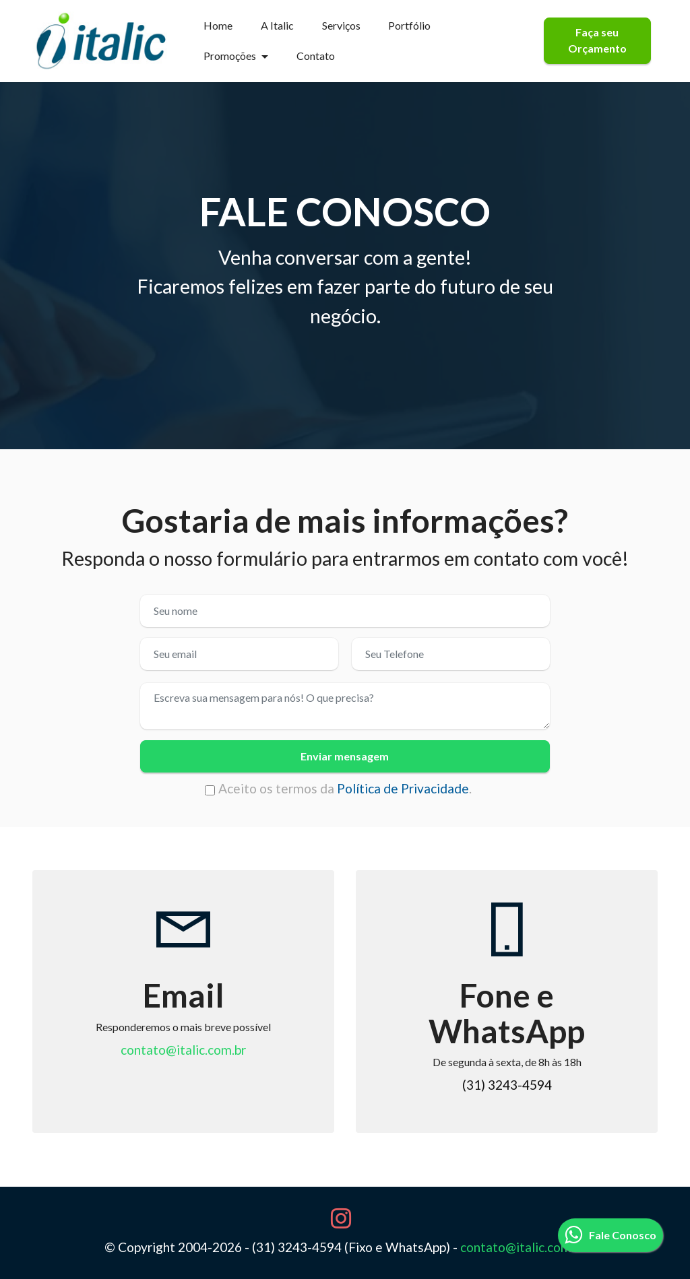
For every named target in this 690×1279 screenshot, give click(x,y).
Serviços (341, 25)
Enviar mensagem (345, 756)
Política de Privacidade (403, 788)
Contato (315, 55)
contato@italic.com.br (183, 1049)
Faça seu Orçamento (597, 40)
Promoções (229, 55)
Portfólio (409, 25)
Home (217, 25)
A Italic (277, 25)
